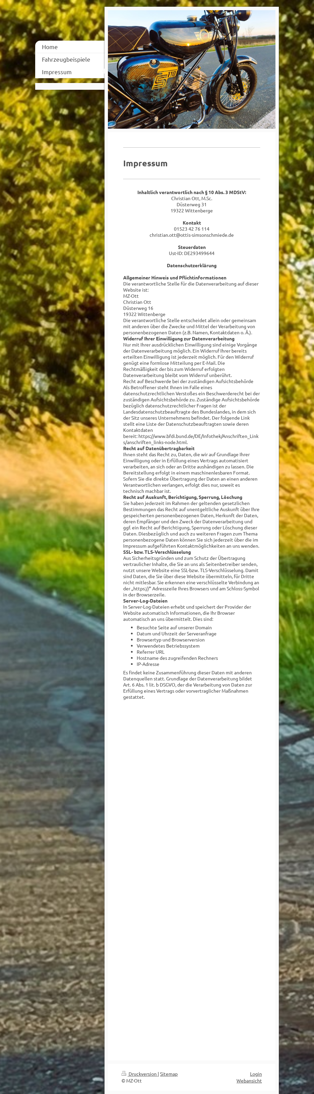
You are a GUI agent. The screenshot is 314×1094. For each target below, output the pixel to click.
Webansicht (249, 1080)
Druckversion (139, 1074)
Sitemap (169, 1074)
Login (256, 1074)
